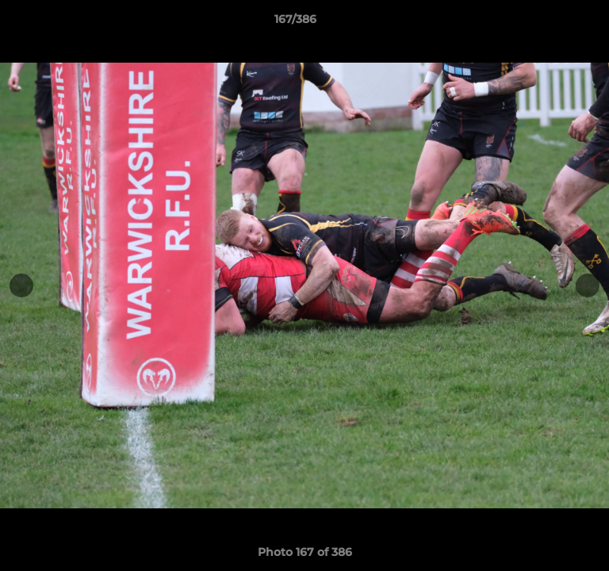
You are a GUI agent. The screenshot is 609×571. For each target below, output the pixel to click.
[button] (551, 23)
